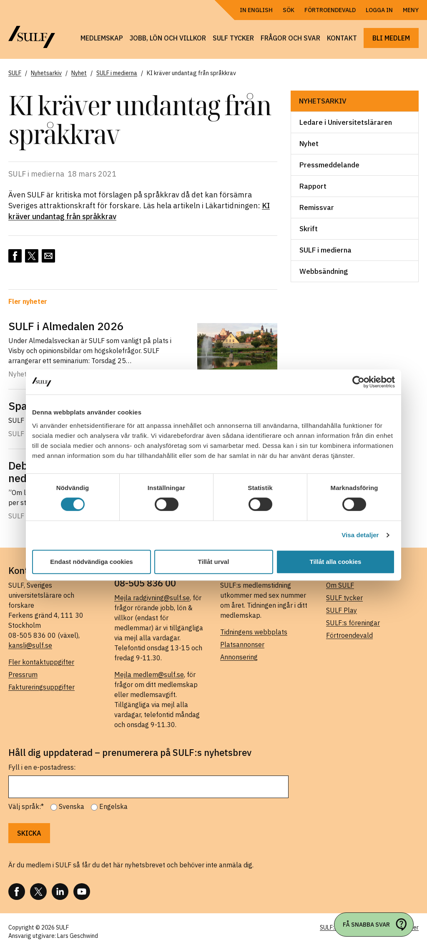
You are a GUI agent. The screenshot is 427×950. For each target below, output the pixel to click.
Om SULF (340, 585)
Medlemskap (101, 38)
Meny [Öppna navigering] (411, 10)
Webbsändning (323, 271)
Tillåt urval (213, 561)
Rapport (313, 186)
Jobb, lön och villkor (168, 38)
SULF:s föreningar (353, 623)
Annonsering (239, 657)
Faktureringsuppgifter (41, 687)
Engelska (113, 806)
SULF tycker (233, 38)
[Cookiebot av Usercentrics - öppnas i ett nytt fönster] (358, 382)
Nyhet (309, 143)
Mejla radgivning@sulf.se (152, 598)
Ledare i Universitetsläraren (345, 122)
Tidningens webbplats (253, 632)
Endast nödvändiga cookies (91, 561)
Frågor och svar (290, 38)
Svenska (71, 806)
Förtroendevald (330, 10)
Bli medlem (391, 38)
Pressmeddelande (329, 164)
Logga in (379, 10)
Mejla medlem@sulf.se (149, 674)
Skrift (308, 228)
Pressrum (23, 674)
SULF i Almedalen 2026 (66, 326)
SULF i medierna (325, 250)
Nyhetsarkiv (323, 101)
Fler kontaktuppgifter (41, 662)
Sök (288, 10)
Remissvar (316, 207)
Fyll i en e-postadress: (41, 767)
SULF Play (341, 610)
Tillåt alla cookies (336, 561)
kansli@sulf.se (30, 645)
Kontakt (342, 38)
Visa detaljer (360, 534)
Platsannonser (242, 644)
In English (256, 10)
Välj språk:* (26, 806)
